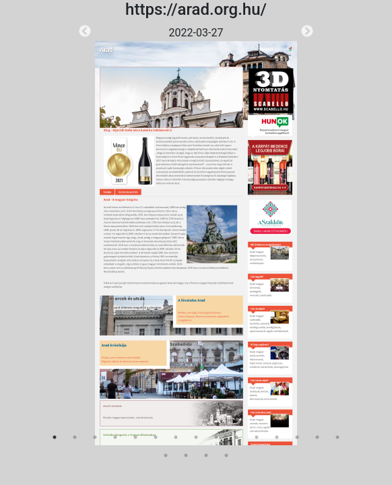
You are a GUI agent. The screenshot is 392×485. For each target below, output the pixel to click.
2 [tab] (74, 437)
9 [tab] (216, 437)
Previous (85, 31)
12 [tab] (277, 437)
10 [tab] (236, 437)
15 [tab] (337, 437)
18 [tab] (206, 455)
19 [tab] (226, 455)
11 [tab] (256, 437)
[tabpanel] (196, 235)
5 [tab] (135, 437)
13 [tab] (297, 437)
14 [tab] (317, 437)
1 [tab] (54, 437)
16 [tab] (165, 455)
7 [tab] (176, 437)
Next (307, 31)
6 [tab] (155, 437)
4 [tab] (115, 437)
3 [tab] (95, 437)
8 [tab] (196, 437)
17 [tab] (186, 455)
